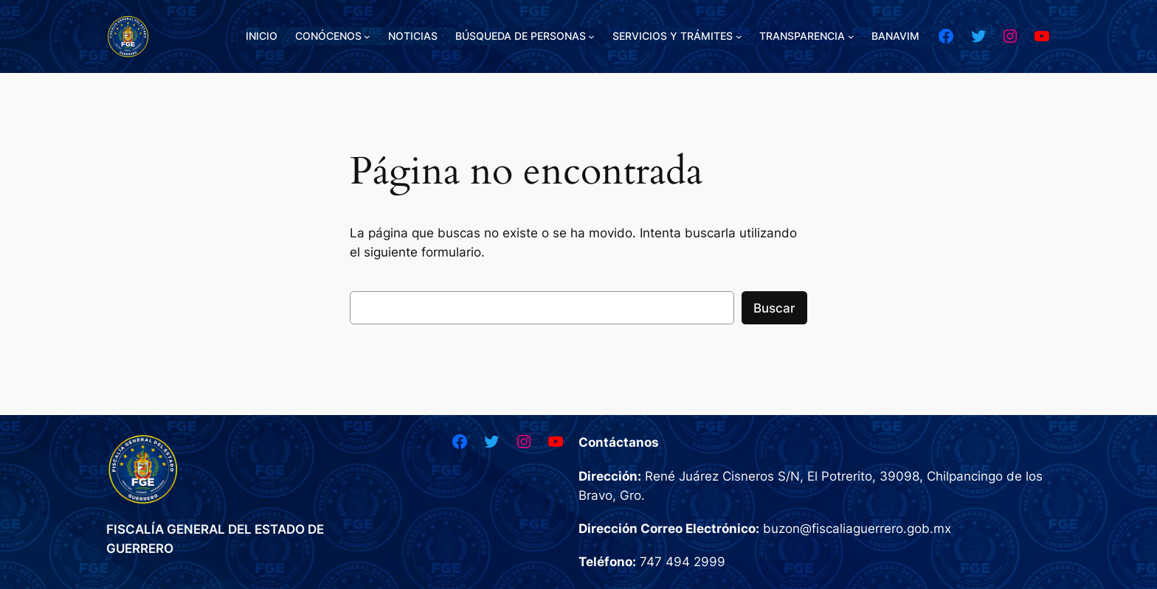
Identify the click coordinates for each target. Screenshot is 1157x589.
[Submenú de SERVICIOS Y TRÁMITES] (739, 36)
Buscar (774, 308)
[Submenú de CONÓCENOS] (367, 36)
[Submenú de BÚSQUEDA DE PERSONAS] (591, 36)
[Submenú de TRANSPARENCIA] (851, 36)
